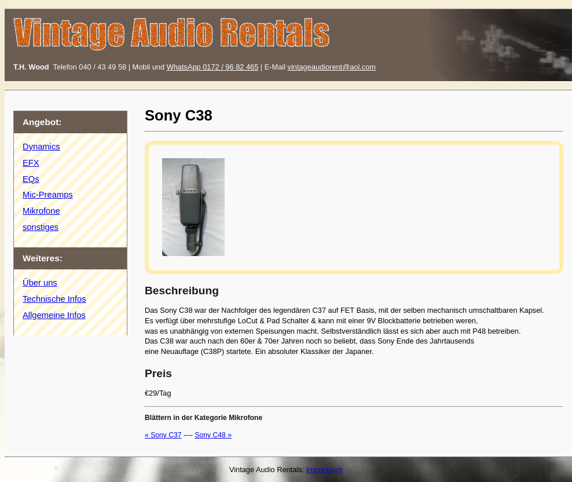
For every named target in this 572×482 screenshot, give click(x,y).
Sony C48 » (213, 435)
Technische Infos (54, 299)
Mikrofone (41, 211)
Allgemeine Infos (54, 315)
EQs (31, 179)
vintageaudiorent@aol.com (332, 67)
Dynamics (41, 146)
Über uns (40, 282)
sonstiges (40, 227)
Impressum (324, 469)
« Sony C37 (163, 435)
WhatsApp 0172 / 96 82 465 (213, 67)
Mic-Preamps (48, 194)
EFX (31, 162)
